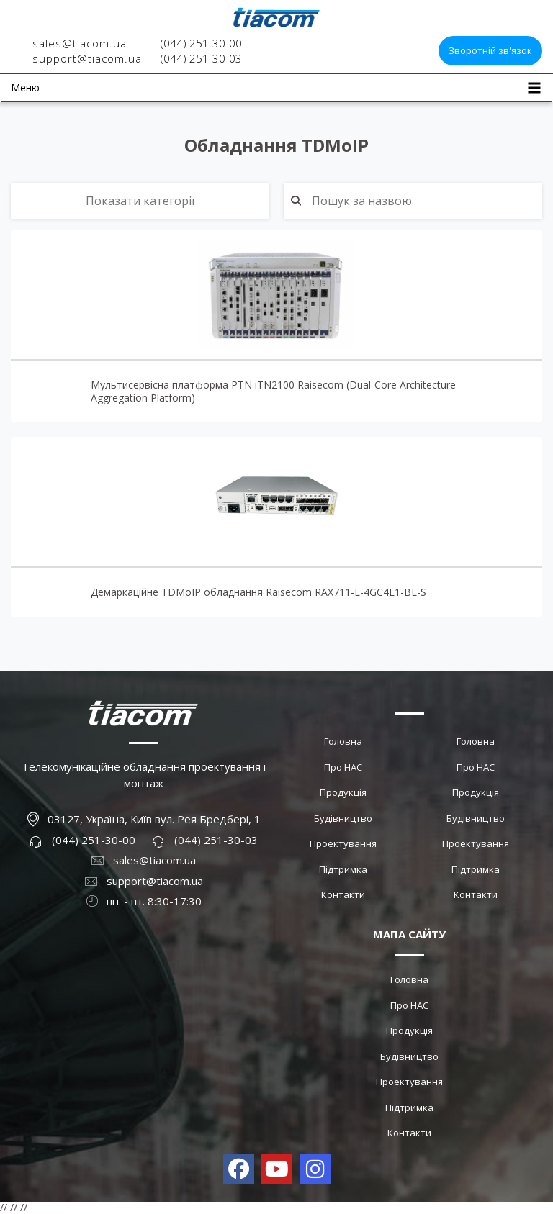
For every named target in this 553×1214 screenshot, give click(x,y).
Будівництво (343, 818)
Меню (25, 87)
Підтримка (343, 869)
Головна (343, 741)
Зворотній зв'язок (490, 50)
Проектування (343, 843)
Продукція (343, 792)
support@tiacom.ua (87, 58)
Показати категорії (140, 201)
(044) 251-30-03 (201, 58)
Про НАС (343, 767)
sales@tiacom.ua (79, 43)
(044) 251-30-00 (201, 43)
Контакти (343, 894)
